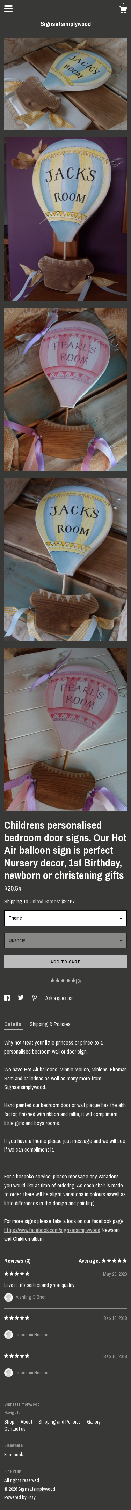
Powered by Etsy (20, 1497)
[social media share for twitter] (21, 998)
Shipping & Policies (50, 1024)
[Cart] (123, 10)
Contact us (15, 1429)
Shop (9, 1422)
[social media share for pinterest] (35, 998)
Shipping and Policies (60, 1422)
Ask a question (59, 998)
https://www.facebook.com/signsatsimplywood (52, 1230)
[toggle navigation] (8, 8)
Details (13, 1024)
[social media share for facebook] (7, 998)
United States (44, 901)
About (27, 1422)
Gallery (94, 1422)
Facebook (13, 1454)
